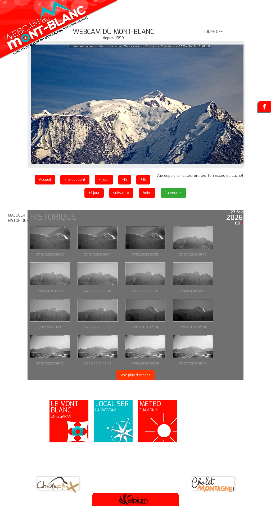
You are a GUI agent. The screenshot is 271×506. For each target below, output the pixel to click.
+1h (143, 179)
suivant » (121, 192)
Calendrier (173, 192)
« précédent (74, 179)
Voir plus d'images (135, 375)
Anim (147, 192)
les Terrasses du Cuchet (222, 175)
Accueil (45, 179)
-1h (124, 179)
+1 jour (94, 192)
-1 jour (104, 179)
